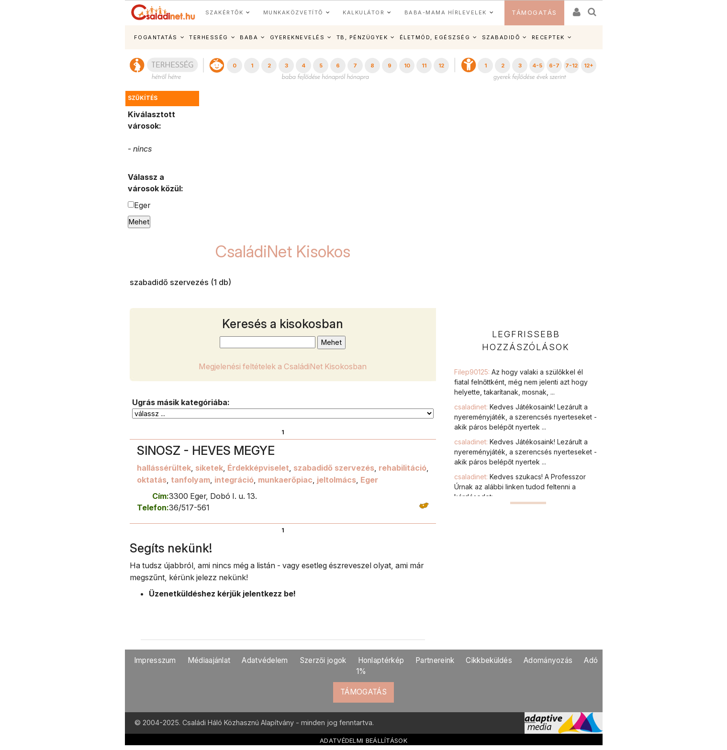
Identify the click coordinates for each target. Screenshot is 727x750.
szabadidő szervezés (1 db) (180, 282)
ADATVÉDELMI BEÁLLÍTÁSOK (363, 740)
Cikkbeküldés (489, 660)
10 (407, 65)
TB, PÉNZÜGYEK (362, 37)
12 (441, 65)
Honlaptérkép (381, 660)
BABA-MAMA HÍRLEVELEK (445, 12)
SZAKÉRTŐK (224, 12)
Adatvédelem (265, 660)
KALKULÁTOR (363, 12)
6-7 (554, 65)
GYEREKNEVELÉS (297, 37)
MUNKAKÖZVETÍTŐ (293, 12)
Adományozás (548, 660)
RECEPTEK (548, 37)
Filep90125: (521, 382)
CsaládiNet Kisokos (282, 251)
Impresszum (155, 660)
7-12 (571, 65)
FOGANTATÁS (156, 37)
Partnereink (434, 660)
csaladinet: (525, 417)
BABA (249, 37)
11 (424, 65)
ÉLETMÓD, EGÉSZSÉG (435, 37)
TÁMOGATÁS (534, 12)
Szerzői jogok (323, 660)
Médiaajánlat (209, 660)
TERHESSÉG (208, 37)
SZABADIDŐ (501, 37)
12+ (588, 65)
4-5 (537, 65)
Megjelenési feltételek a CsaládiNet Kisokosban (283, 366)
